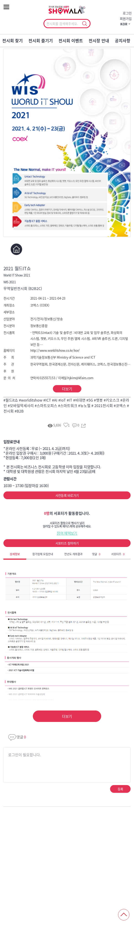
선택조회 (84, 23)
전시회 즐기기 (40, 41)
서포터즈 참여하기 (67, 543)
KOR (123, 24)
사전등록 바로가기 (67, 495)
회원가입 (126, 18)
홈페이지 (16, 249)
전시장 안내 (99, 41)
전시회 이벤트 (71, 41)
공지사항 (122, 41)
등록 (120, 789)
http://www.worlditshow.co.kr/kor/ (55, 350)
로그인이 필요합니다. (24, 754)
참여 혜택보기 (67, 533)
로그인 (127, 13)
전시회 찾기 (12, 41)
